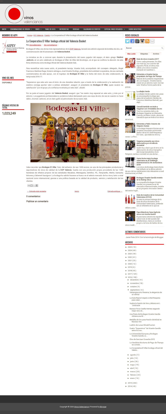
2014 (130, 386)
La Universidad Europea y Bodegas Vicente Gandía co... (144, 335)
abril (132, 368)
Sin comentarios (50, 45)
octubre (133, 287)
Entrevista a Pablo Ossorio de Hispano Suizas (148, 125)
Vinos (39, 28)
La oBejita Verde (143, 91)
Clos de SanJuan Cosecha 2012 (142, 339)
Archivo (156, 54)
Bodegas (76, 29)
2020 (130, 264)
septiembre (135, 290)
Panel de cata (50, 29)
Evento (47, 35)
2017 (130, 274)
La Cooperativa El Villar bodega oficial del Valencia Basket (56, 41)
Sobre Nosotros (135, 29)
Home (29, 35)
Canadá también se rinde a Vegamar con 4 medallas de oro (149, 108)
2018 (130, 271)
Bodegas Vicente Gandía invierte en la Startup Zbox (149, 179)
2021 (130, 260)
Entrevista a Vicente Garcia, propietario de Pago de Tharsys (149, 75)
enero (132, 378)
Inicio (4, 29)
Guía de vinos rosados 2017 (148, 59)
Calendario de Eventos (91, 29)
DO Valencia (38, 35)
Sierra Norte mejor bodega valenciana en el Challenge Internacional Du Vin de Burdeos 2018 (149, 161)
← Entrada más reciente (36, 191)
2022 (130, 257)
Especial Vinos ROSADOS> (115, 28)
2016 (130, 277)
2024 (130, 250)
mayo (132, 365)
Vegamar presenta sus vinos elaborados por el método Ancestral (148, 143)
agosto (133, 355)
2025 (130, 247)
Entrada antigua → (115, 191)
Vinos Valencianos (81, 407)
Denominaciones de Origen (21, 28)
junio (132, 361)
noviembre (134, 283)
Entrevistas (64, 29)
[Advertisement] (10, 64)
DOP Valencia (75, 49)
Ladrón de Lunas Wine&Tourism (142, 325)
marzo (133, 372)
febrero (133, 375)
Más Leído (131, 54)
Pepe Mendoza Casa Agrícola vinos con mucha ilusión (148, 213)
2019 (130, 267)
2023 (130, 254)
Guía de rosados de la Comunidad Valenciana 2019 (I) (150, 196)
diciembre (134, 280)
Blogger (160, 237)
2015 (130, 383)
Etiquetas (144, 54)
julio (132, 358)
